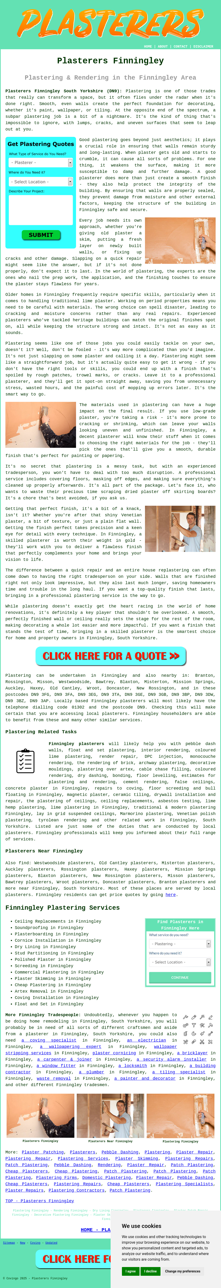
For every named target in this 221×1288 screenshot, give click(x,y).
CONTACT (181, 47)
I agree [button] (131, 1271)
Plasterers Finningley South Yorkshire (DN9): (63, 91)
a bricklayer (192, 1053)
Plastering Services (83, 1158)
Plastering (157, 1152)
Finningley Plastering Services (62, 908)
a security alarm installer (172, 1059)
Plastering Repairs (189, 1158)
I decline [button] (150, 1271)
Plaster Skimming (136, 1158)
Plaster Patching (43, 1152)
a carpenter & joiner (64, 1059)
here (171, 895)
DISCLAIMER (203, 47)
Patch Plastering (26, 1165)
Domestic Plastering (106, 1177)
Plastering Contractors (77, 1190)
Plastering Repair (28, 1158)
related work (138, 820)
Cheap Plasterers (26, 1171)
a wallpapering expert (70, 1046)
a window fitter (56, 1066)
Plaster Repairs (24, 1190)
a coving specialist (48, 1040)
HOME (148, 47)
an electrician (146, 1040)
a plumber (91, 1072)
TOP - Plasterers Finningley (39, 1201)
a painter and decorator (145, 1078)
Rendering (109, 1165)
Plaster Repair (194, 1152)
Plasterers (82, 1152)
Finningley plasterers (76, 744)
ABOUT (163, 47)
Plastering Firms (56, 1177)
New (22, 1243)
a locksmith (132, 1066)
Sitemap (9, 1243)
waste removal (54, 1078)
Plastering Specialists (184, 1184)
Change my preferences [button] (182, 1271)
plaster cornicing (114, 1053)
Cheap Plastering (76, 1171)
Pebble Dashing (120, 1152)
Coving (35, 1243)
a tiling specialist (178, 1072)
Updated (51, 1243)
